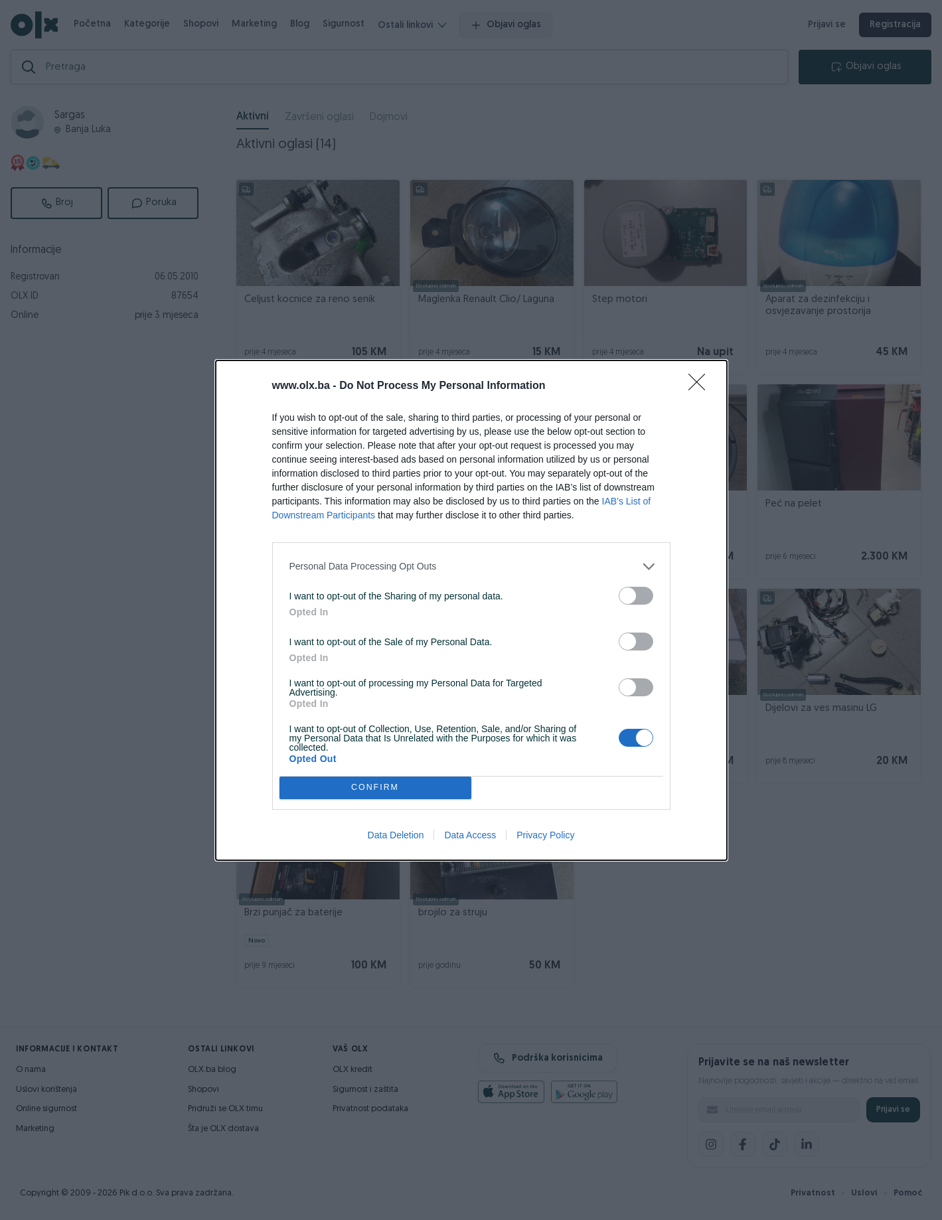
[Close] (701, 386)
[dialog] (471, 610)
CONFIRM (375, 787)
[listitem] (471, 566)
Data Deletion (396, 835)
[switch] (636, 596)
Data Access (470, 835)
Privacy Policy (545, 835)
